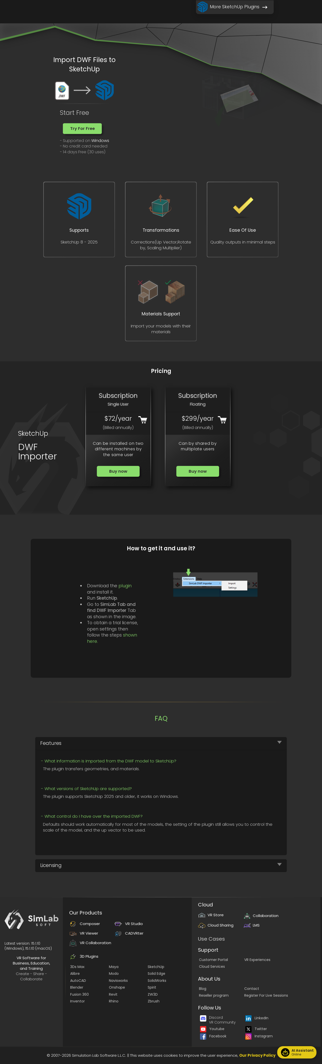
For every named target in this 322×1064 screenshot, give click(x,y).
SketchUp (156, 966)
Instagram (259, 1036)
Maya (113, 966)
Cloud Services (212, 966)
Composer (84, 923)
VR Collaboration (90, 942)
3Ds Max (77, 966)
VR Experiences (257, 959)
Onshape (117, 987)
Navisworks (118, 980)
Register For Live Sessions (266, 995)
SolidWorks (157, 980)
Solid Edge (156, 973)
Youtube (212, 1028)
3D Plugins (83, 956)
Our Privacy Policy (257, 1055)
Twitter (256, 1028)
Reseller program (214, 995)
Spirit (152, 987)
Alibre (75, 973)
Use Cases (211, 938)
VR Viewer (83, 933)
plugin (125, 586)
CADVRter (128, 933)
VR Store (211, 914)
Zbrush (153, 1001)
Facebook (213, 1036)
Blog (202, 988)
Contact (251, 988)
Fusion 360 (79, 994)
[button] (82, 128)
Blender (76, 987)
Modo (114, 973)
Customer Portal (213, 959)
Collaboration (260, 915)
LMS (251, 925)
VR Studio (128, 923)
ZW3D (153, 994)
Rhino (113, 1001)
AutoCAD (78, 980)
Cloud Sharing (215, 925)
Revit (113, 994)
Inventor (77, 1001)
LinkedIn (256, 1018)
